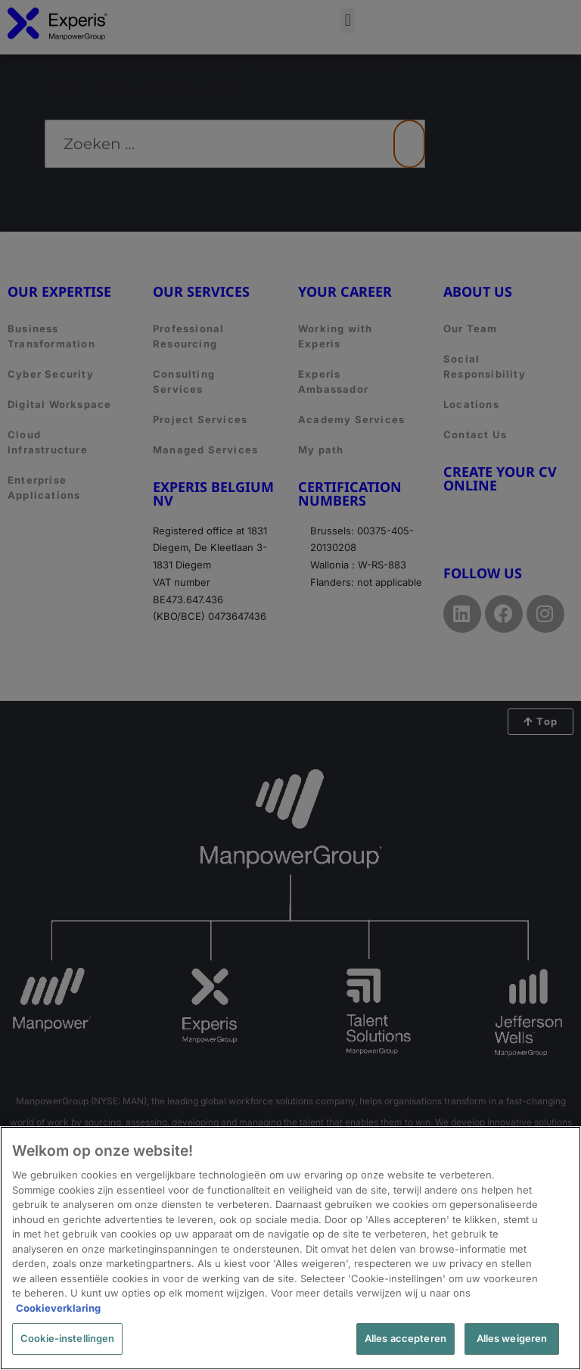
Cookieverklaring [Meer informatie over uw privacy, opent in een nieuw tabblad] (58, 1308)
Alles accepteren (405, 1338)
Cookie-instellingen (67, 1338)
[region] (290, 1248)
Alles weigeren (512, 1338)
